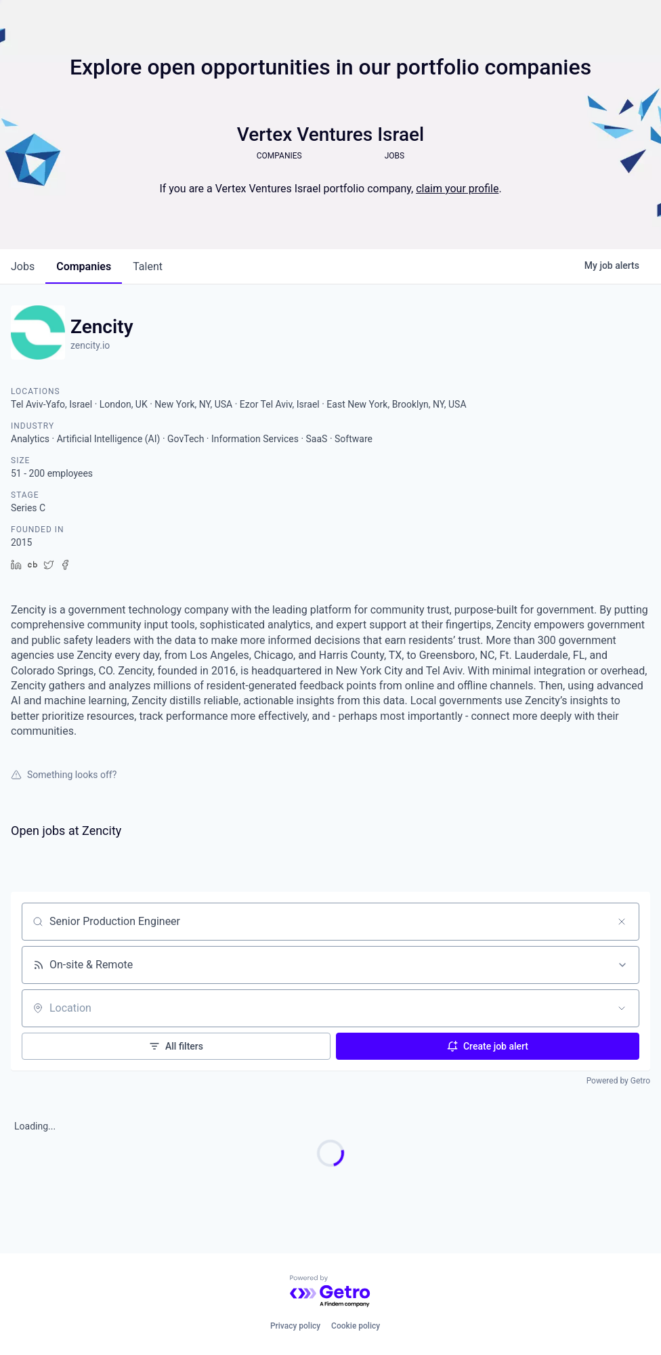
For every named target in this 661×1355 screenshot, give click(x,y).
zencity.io (90, 345)
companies (83, 266)
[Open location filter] (622, 1008)
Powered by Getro (618, 1080)
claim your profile (457, 188)
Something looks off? (63, 774)
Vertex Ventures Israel (330, 134)
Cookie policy (355, 1326)
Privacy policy (295, 1326)
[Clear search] (622, 922)
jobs (23, 266)
